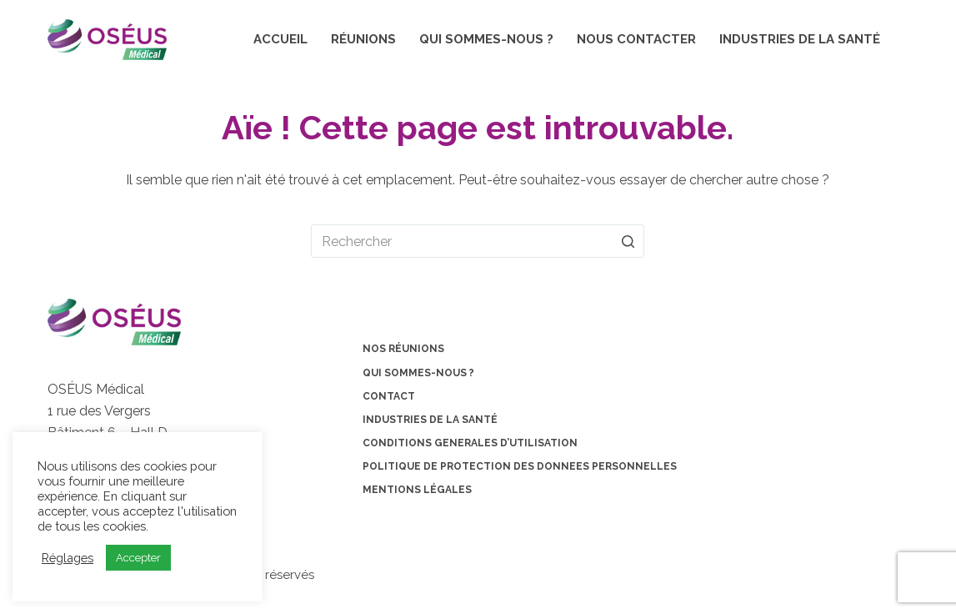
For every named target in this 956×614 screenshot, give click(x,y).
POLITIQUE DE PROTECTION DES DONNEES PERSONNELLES (520, 466)
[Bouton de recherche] (627, 241)
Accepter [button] (138, 557)
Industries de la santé (799, 39)
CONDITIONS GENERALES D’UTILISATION (470, 443)
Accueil (280, 39)
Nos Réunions (403, 349)
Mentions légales (417, 490)
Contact (389, 396)
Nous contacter (636, 39)
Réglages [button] (67, 558)
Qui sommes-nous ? (486, 39)
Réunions (363, 39)
